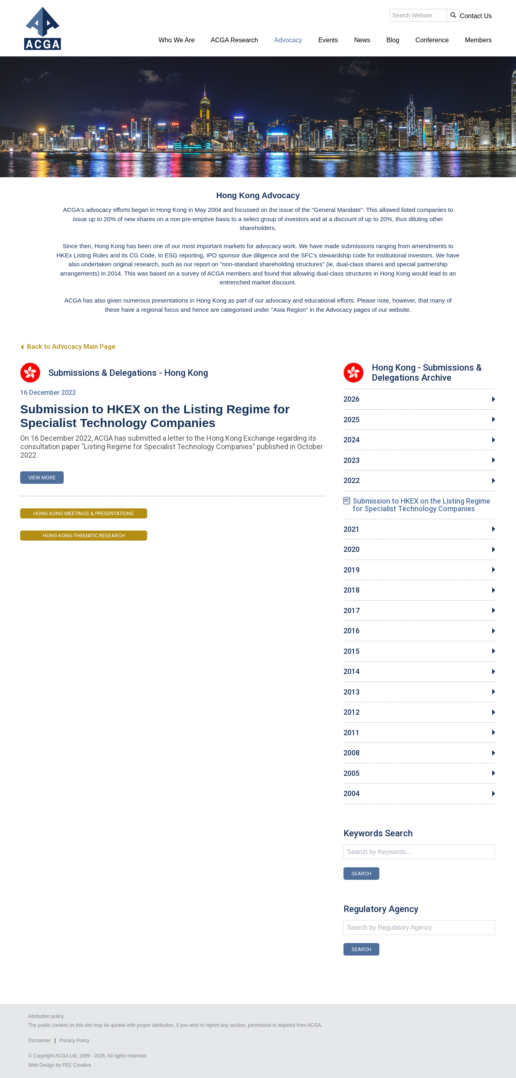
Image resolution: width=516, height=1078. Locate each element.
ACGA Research (234, 40)
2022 (351, 481)
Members (478, 40)
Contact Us (476, 15)
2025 (351, 420)
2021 (351, 529)
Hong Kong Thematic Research (84, 536)
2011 (351, 733)
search (352, 16)
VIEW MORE (42, 478)
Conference (432, 40)
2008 (351, 753)
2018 (351, 590)
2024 (351, 440)
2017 (351, 611)
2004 (351, 794)
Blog (393, 40)
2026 (351, 399)
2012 (351, 712)
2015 (351, 651)
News (362, 40)
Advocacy (288, 40)
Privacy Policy (74, 1040)
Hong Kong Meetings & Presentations (83, 513)
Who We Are (176, 40)
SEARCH (361, 874)
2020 (351, 549)
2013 (351, 692)
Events (328, 40)
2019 (351, 570)
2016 (351, 631)
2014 (351, 672)
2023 (351, 460)
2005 (351, 773)
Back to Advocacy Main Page (68, 346)
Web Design (41, 1065)
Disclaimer (39, 1040)
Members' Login (429, 15)
